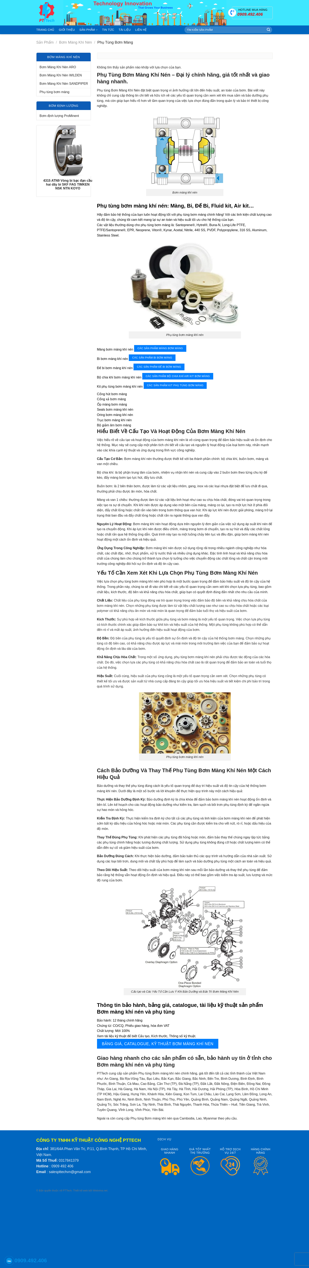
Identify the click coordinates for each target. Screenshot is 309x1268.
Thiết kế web (80, 1190)
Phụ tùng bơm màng (54, 92)
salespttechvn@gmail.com (70, 1172)
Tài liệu (125, 29)
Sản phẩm (88, 30)
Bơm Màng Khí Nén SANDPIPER (64, 83)
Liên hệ (141, 29)
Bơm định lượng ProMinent (59, 116)
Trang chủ (45, 29)
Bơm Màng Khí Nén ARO (58, 67)
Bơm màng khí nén (75, 42)
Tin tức (108, 29)
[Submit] (268, 29)
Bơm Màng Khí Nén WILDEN (61, 75)
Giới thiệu (67, 29)
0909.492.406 (30, 1260)
